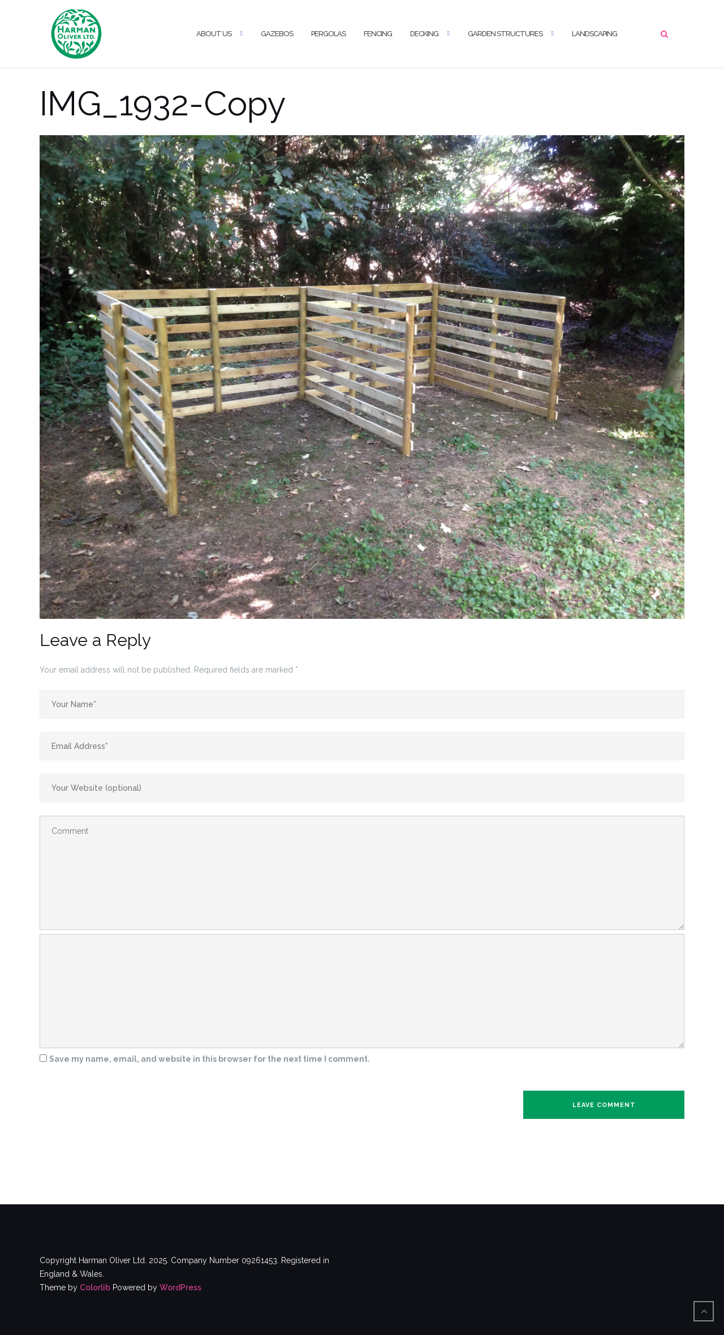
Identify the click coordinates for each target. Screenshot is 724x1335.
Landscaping (594, 33)
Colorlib (95, 1287)
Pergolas (328, 33)
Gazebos (277, 33)
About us (213, 33)
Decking (424, 33)
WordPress (180, 1287)
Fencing (378, 33)
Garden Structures (505, 33)
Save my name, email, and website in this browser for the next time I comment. (209, 1058)
